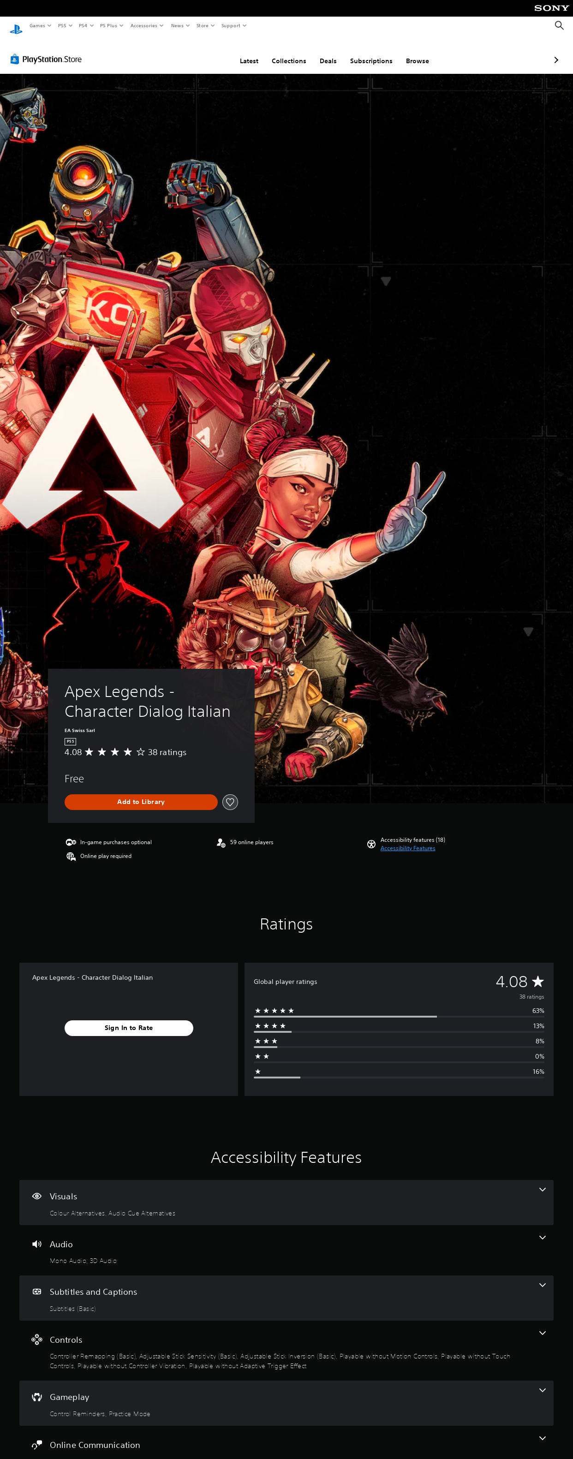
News (177, 25)
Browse (368, 52)
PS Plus (109, 25)
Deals (279, 52)
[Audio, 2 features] (286, 1241)
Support (230, 25)
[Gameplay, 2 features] (286, 1394)
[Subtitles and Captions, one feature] (286, 1289)
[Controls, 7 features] (286, 1342)
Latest (200, 52)
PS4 (83, 25)
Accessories (143, 25)
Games (37, 25)
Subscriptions (322, 52)
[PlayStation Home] (16, 26)
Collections (240, 52)
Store (202, 25)
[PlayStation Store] (48, 50)
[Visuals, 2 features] (286, 1193)
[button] (408, 839)
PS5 (62, 25)
